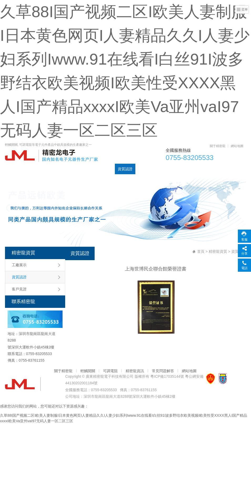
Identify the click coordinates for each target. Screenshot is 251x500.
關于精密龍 (218, 146)
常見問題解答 (163, 371)
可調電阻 (65, 169)
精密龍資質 (23, 252)
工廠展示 (19, 265)
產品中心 (28, 169)
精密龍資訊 (135, 371)
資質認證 (125, 169)
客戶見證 (19, 289)
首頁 (11, 169)
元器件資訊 (147, 169)
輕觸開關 (86, 169)
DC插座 (105, 169)
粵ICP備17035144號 (167, 376)
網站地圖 (237, 146)
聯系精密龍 (171, 169)
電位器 (47, 169)
